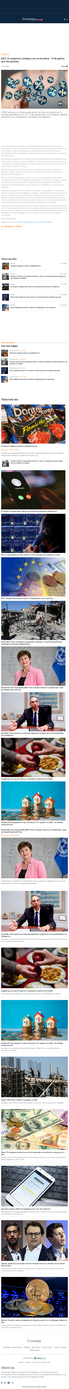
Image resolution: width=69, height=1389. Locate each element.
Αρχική (27, 1362)
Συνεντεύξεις (47, 1347)
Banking (27, 1347)
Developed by (34, 1358)
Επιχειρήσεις (17, 1347)
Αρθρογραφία (34, 1350)
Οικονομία (7, 1347)
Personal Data (45, 1362)
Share (64, 66)
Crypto (56, 1347)
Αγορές (63, 1347)
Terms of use (35, 1362)
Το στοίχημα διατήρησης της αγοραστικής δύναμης (33, 222)
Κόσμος (5, 54)
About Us (22, 1362)
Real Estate (36, 1347)
